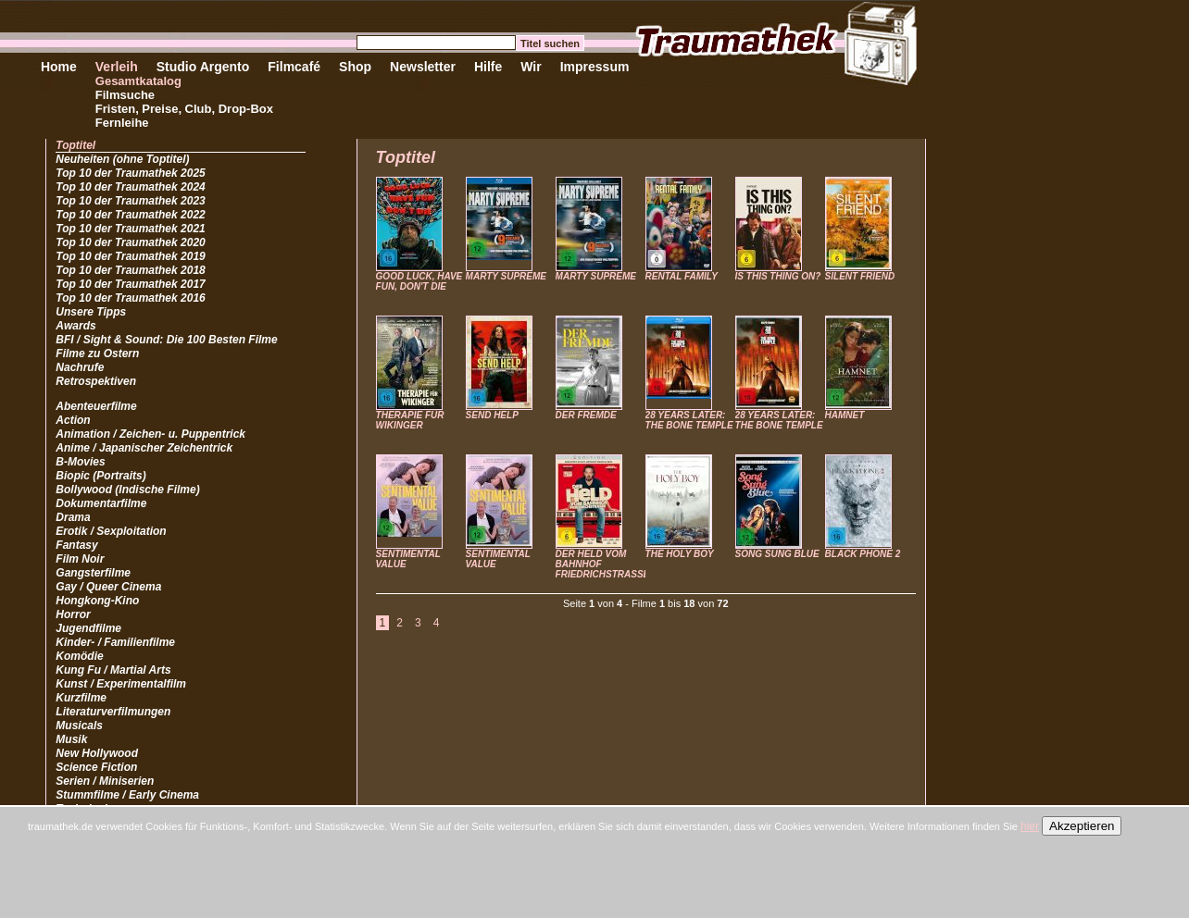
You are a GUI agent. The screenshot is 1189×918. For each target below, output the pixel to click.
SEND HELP (492, 415)
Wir (530, 66)
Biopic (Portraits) (100, 475)
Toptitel (75, 145)
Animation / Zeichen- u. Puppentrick (150, 434)
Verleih (116, 66)
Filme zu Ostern (97, 353)
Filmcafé (294, 66)
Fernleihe (122, 123)
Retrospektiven (96, 381)
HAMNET (845, 415)
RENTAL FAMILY (681, 276)
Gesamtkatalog (138, 81)
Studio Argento (203, 66)
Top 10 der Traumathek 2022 (130, 214)
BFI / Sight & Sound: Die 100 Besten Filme (166, 339)
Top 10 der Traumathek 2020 (130, 242)
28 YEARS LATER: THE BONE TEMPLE (689, 420)
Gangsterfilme (93, 572)
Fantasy (76, 545)
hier (1029, 826)
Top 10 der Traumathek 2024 (130, 186)
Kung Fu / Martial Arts (113, 670)
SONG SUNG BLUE (777, 554)
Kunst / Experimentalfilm (121, 683)
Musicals (79, 725)
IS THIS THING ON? (778, 276)
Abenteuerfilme (96, 406)
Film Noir (80, 558)
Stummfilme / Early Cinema (127, 794)
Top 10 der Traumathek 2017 (130, 284)
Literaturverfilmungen (113, 711)
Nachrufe (80, 367)
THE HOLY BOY (679, 554)
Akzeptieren (1081, 826)
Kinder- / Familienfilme (115, 642)
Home (59, 66)
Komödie (79, 656)
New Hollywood (97, 753)
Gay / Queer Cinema (108, 586)
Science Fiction (96, 767)
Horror (73, 614)
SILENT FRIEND (860, 276)
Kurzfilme (81, 697)
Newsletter (423, 66)
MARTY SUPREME (506, 276)
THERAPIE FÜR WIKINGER (410, 420)
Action (73, 420)
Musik (71, 739)
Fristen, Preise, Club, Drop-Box (184, 109)
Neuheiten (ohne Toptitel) (122, 159)
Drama (73, 517)
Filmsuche (125, 95)
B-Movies (80, 461)
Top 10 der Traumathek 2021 (130, 228)
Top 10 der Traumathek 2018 (130, 270)
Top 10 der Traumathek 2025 (130, 173)
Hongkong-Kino (97, 600)
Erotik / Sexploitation (111, 531)
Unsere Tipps (91, 311)
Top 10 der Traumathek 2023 (130, 200)
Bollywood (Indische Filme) (127, 489)
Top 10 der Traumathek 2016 (130, 298)
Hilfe (488, 66)
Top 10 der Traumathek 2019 (130, 256)
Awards (75, 325)
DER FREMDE (586, 415)
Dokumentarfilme (101, 503)
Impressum (595, 66)
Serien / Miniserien (105, 781)
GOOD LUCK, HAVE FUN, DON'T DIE (419, 281)
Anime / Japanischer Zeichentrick (144, 447)
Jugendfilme (88, 628)
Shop (355, 66)
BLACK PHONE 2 (863, 554)
